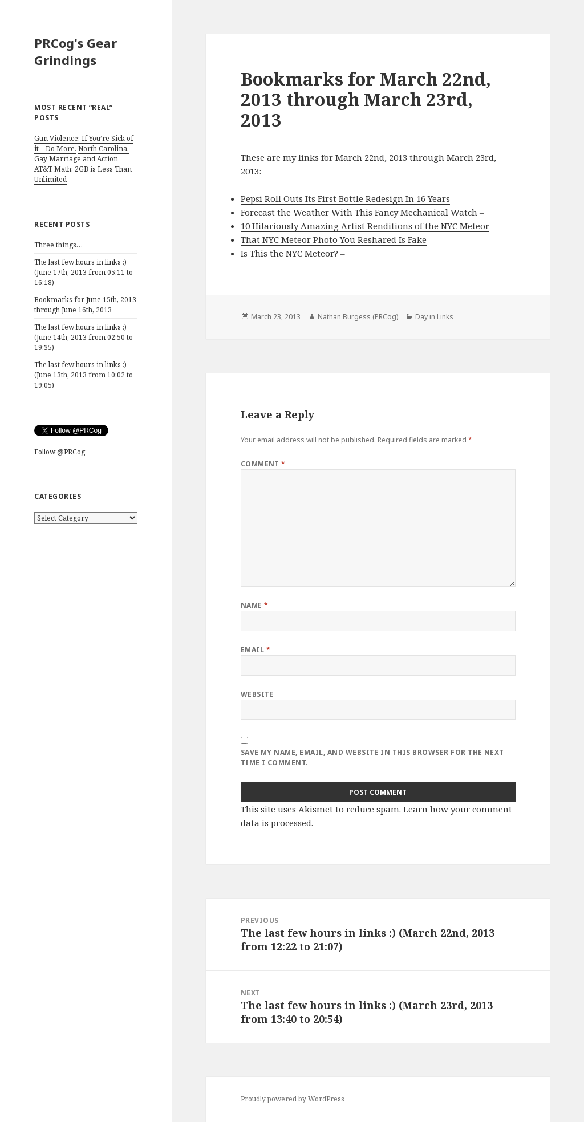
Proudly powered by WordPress (292, 1099)
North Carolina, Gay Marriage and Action (81, 154)
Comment (263, 464)
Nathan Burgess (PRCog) (358, 317)
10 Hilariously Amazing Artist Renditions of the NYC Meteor (365, 225)
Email (255, 649)
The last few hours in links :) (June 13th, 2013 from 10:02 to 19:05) (83, 375)
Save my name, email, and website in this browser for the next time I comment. (372, 757)
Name (255, 605)
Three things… (58, 245)
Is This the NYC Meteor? (289, 253)
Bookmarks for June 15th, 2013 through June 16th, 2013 (85, 305)
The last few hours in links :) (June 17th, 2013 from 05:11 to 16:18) (83, 272)
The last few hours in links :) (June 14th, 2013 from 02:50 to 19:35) (83, 337)
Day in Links (434, 317)
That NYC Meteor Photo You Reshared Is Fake (334, 239)
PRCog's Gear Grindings (75, 51)
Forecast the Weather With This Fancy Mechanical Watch (359, 212)
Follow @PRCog (59, 452)
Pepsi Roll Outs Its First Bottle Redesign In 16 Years (345, 198)
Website (257, 694)
